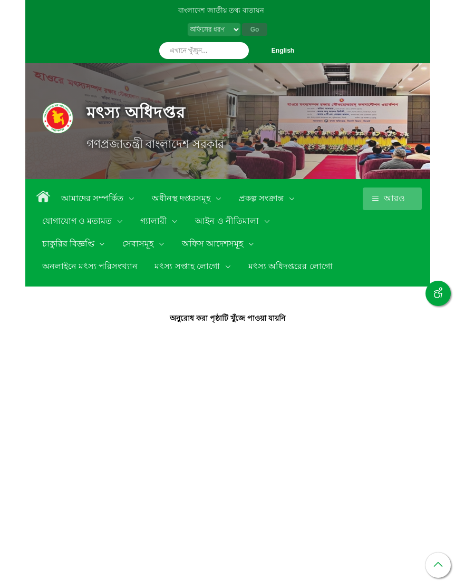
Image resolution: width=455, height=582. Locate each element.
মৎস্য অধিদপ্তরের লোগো (290, 266)
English (283, 50)
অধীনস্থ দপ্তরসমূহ (182, 198)
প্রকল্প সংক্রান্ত (262, 198)
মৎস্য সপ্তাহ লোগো (188, 266)
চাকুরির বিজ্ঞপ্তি (69, 243)
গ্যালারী (154, 220)
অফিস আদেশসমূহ (214, 243)
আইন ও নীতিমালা (228, 220)
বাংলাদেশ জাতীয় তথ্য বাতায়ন (221, 10)
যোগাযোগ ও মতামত (78, 220)
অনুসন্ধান (238, 50)
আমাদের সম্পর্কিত (93, 198)
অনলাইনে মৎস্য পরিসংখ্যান (90, 266)
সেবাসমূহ (139, 243)
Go (254, 29)
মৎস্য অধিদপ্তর (136, 112)
